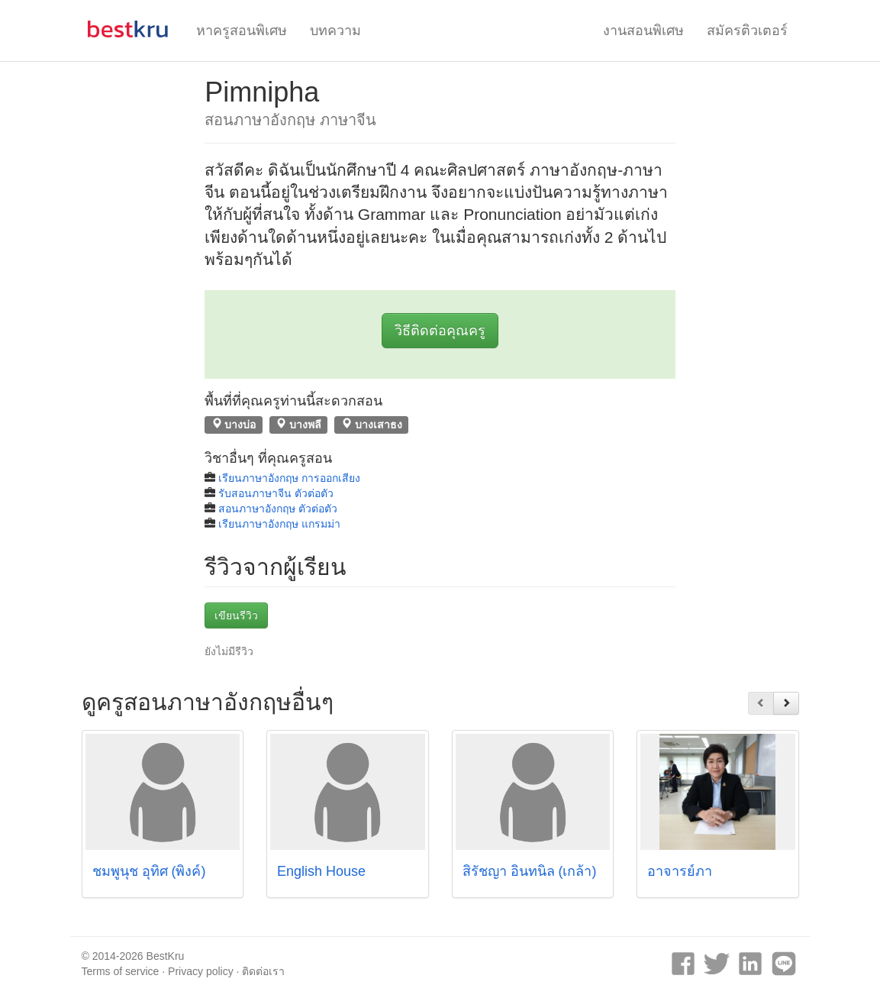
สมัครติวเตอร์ (747, 30)
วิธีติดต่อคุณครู (440, 330)
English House (321, 871)
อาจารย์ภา (679, 871)
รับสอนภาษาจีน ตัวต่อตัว (276, 493)
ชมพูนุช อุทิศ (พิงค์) (149, 871)
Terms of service (121, 971)
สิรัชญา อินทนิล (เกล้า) (530, 871)
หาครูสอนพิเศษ (241, 30)
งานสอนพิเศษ (643, 30)
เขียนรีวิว (236, 615)
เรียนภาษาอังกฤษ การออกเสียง (289, 478)
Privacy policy (201, 971)
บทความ (335, 30)
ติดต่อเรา (263, 971)
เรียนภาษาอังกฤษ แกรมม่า (279, 524)
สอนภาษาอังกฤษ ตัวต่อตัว (277, 508)
